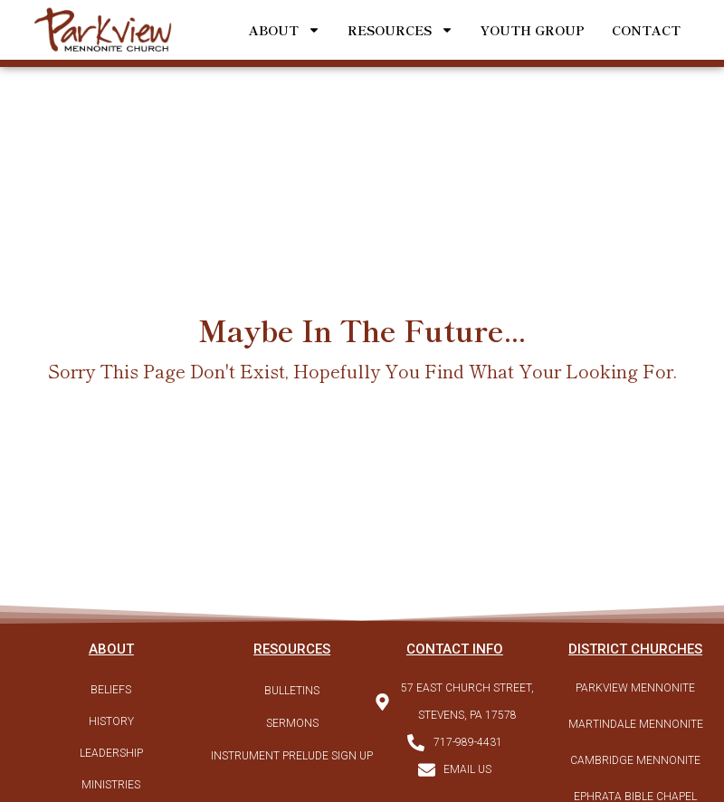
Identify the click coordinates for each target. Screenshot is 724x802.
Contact (646, 30)
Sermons (292, 723)
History (111, 721)
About (284, 29)
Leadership (111, 753)
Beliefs (110, 689)
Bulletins (291, 690)
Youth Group (533, 30)
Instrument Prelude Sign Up (292, 755)
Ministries (110, 784)
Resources (400, 29)
